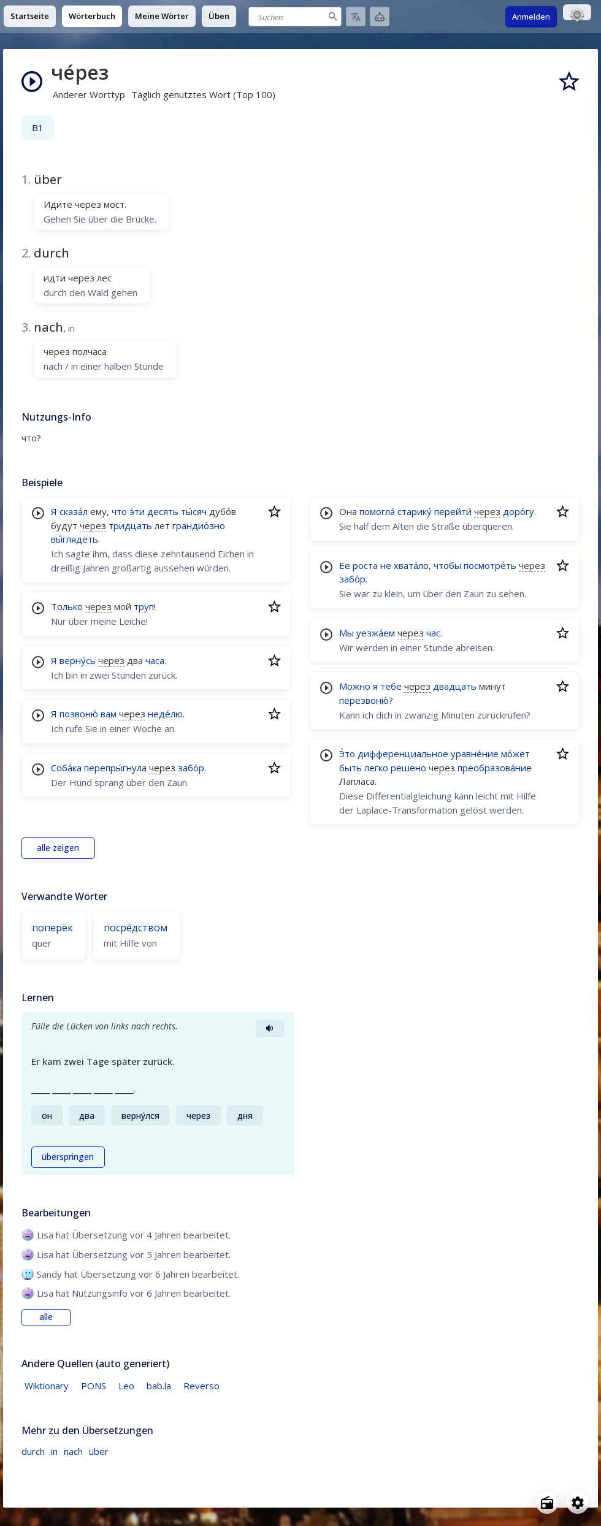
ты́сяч (194, 511)
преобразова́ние (494, 767)
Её (344, 565)
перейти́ (453, 511)
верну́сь (77, 660)
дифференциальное (403, 753)
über (99, 1451)
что (119, 511)
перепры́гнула (115, 767)
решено (408, 767)
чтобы (447, 565)
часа (154, 660)
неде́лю (165, 714)
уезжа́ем (375, 633)
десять (162, 511)
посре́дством (135, 927)
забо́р (191, 767)
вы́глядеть (74, 539)
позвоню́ (78, 714)
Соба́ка (66, 767)
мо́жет (515, 753)
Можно (354, 686)
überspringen (68, 1156)
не (385, 565)
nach (73, 1451)
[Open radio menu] (547, 1503)
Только (67, 606)
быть (350, 767)
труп (144, 606)
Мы (346, 633)
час (433, 633)
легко (376, 767)
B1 (38, 127)
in (54, 1451)
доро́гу (518, 511)
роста (365, 565)
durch (33, 1451)
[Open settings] (578, 1503)
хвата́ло (411, 565)
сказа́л (73, 511)
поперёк (52, 927)
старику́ (414, 511)
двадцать (455, 686)
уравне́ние (475, 753)
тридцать (130, 525)
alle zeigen (58, 847)
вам (109, 714)
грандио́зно (198, 525)
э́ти (137, 511)
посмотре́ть (490, 565)
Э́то (347, 753)
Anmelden (531, 16)
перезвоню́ (364, 700)
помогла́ (377, 511)
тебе (391, 686)
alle (46, 1316)
